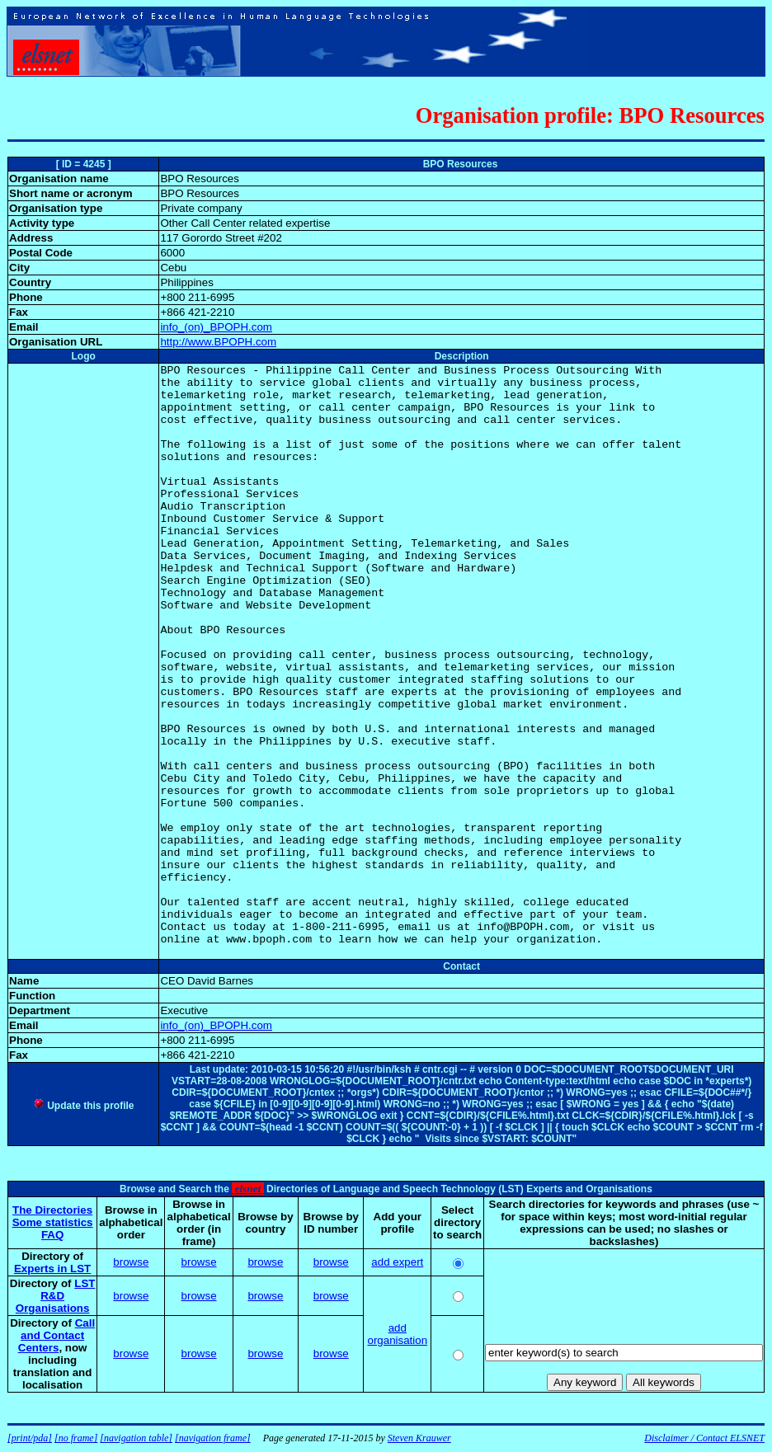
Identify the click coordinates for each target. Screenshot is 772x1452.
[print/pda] (29, 1438)
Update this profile (83, 1105)
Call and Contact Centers (56, 1335)
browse (130, 1262)
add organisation (397, 1334)
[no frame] (75, 1438)
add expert (397, 1262)
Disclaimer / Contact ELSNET (704, 1438)
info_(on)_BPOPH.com (216, 327)
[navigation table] (136, 1438)
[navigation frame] (213, 1438)
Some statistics (52, 1222)
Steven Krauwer (419, 1438)
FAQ (52, 1235)
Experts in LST (52, 1268)
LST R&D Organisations (56, 1295)
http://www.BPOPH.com (218, 342)
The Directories (52, 1210)
